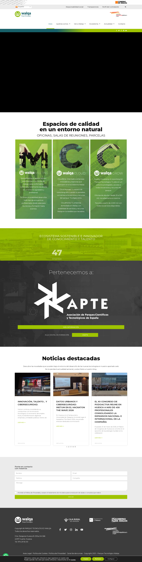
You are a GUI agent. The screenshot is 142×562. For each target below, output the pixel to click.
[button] (71, 327)
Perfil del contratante (110, 7)
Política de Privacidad (32, 493)
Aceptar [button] (85, 559)
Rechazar (98, 559)
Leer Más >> (22, 422)
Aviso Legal (27, 553)
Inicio (50, 24)
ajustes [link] (73, 560)
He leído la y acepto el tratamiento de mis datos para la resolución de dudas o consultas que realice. (59, 493)
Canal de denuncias (75, 553)
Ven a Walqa (79, 24)
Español (19, 7)
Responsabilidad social (74, 7)
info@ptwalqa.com (22, 545)
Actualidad (109, 24)
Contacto (121, 24)
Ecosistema (94, 24)
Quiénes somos (63, 24)
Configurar (111, 559)
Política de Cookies (40, 553)
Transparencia (92, 7)
